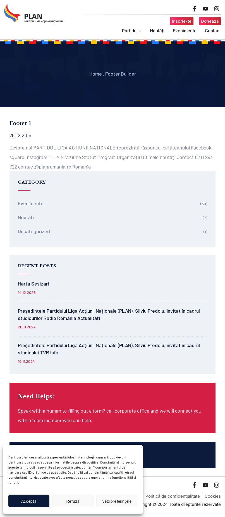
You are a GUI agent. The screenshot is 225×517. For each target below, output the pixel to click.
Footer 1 (20, 123)
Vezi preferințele (116, 501)
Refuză (73, 501)
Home (95, 74)
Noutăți (157, 30)
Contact (213, 30)
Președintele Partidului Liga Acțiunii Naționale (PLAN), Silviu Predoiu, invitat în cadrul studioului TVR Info (109, 348)
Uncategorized (34, 231)
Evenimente (185, 30)
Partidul (132, 30)
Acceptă (29, 501)
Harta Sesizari (33, 283)
